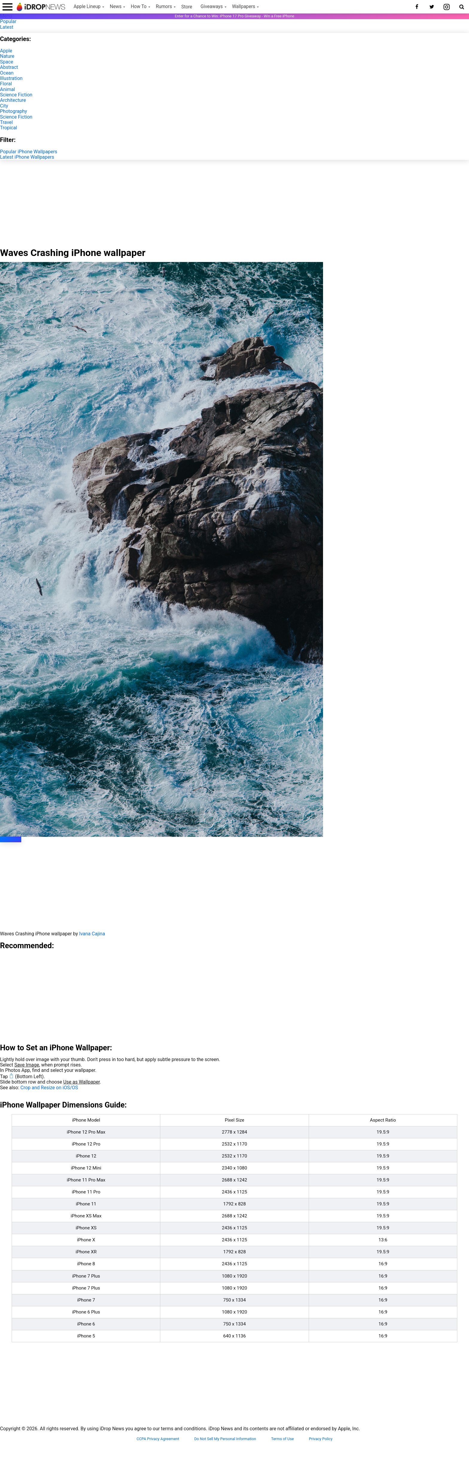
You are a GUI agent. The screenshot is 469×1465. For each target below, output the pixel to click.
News (115, 6)
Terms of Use (282, 1439)
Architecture (13, 100)
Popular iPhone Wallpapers (28, 151)
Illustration (11, 78)
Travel (6, 122)
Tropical (8, 128)
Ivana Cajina (92, 934)
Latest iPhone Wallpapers (27, 157)
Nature (7, 56)
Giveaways (212, 6)
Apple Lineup (87, 6)
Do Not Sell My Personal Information (225, 1439)
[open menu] (7, 6)
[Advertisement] (234, 202)
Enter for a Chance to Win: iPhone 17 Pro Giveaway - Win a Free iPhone (234, 16)
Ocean (6, 73)
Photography (13, 111)
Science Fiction (16, 95)
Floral (6, 84)
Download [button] (10, 839)
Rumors (164, 6)
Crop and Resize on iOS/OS (49, 1087)
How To (139, 6)
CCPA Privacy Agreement (157, 1439)
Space (6, 62)
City (4, 106)
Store (186, 7)
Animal (7, 89)
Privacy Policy (321, 1439)
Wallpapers (243, 6)
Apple (6, 51)
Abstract (9, 67)
